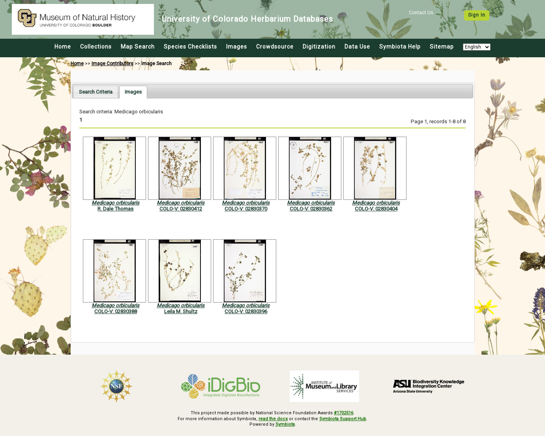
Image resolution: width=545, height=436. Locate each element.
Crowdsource (275, 46)
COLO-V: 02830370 (246, 209)
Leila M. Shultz (180, 311)
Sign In (476, 15)
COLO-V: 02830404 (376, 209)
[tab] (95, 92)
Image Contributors (112, 63)
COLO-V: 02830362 (311, 209)
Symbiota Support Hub (342, 418)
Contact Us (421, 12)
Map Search (138, 46)
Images (236, 46)
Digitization (319, 46)
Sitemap (442, 46)
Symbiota (285, 424)
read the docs (273, 418)
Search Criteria (95, 92)
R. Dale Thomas (115, 209)
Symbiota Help (400, 46)
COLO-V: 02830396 (246, 311)
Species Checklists (190, 46)
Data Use (357, 46)
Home (62, 46)
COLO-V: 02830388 (115, 311)
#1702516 (343, 412)
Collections (96, 46)
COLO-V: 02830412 (180, 209)
